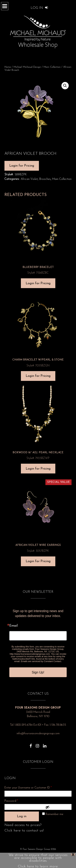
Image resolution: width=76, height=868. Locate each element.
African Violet (29, 179)
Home (7, 67)
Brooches (45, 179)
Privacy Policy (23, 855)
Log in (21, 816)
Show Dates (53, 855)
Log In (39, 8)
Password (16, 800)
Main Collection (52, 67)
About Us (38, 855)
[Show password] (57, 807)
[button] (65, 85)
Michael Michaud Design (27, 67)
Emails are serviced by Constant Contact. (41, 661)
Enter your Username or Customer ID (28, 787)
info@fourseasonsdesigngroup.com (38, 733)
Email (13, 625)
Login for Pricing (21, 165)
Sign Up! (38, 672)
